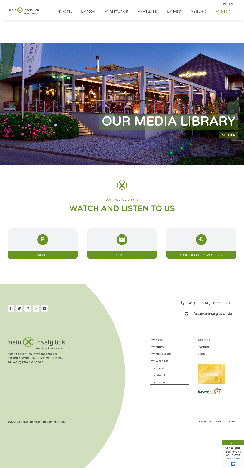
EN (231, 4)
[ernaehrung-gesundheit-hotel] (210, 389)
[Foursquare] (36, 308)
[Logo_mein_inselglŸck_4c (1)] (24, 8)
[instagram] (27, 308)
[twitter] (19, 308)
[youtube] (44, 308)
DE (225, 4)
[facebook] (11, 308)
